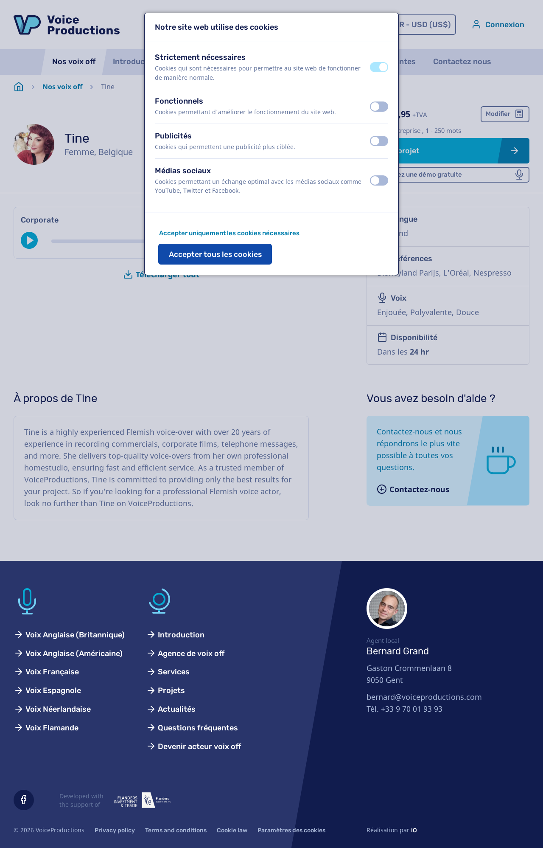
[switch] (379, 67)
